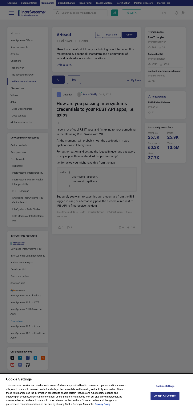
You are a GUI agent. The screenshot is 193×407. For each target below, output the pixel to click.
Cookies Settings (165, 388)
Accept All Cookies (164, 397)
